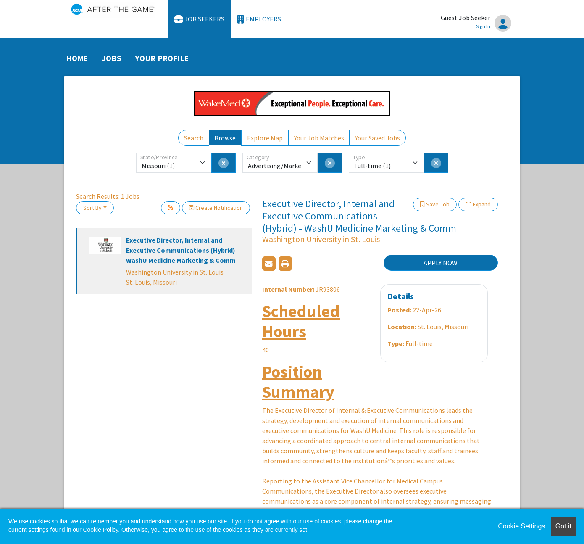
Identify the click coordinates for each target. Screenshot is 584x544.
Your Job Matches (319, 138)
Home (77, 58)
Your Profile (162, 58)
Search (193, 138)
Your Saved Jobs (377, 138)
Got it (563, 526)
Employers (259, 19)
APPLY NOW (441, 263)
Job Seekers (199, 19)
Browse (225, 138)
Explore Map (265, 138)
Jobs (111, 58)
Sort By (92, 207)
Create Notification (216, 207)
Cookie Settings (521, 526)
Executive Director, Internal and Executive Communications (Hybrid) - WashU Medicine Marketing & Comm (182, 250)
